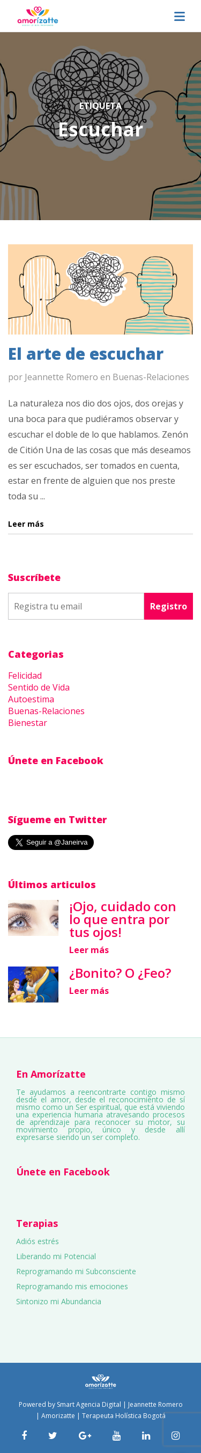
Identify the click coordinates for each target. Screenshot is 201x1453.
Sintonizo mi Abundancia (58, 1301)
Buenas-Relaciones (151, 377)
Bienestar (27, 723)
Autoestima (31, 699)
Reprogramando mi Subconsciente (76, 1271)
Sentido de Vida (39, 687)
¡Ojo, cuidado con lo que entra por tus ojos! (122, 919)
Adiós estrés (37, 1241)
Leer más (89, 950)
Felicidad (25, 675)
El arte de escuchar (85, 354)
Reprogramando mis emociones (72, 1286)
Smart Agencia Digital (89, 1404)
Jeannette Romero (61, 377)
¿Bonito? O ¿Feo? (120, 973)
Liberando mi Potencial (56, 1256)
